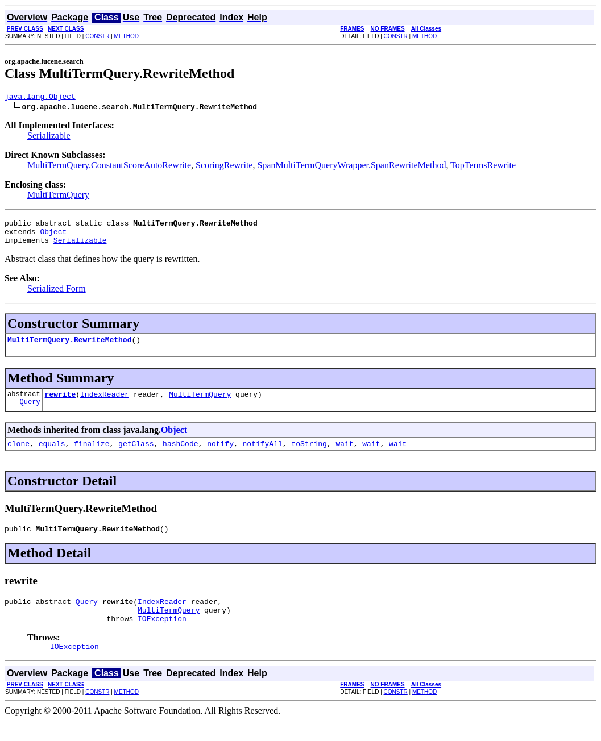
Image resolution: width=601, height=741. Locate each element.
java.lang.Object (40, 98)
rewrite (60, 404)
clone (18, 455)
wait (344, 455)
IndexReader (104, 404)
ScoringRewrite (224, 167)
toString (308, 455)
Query (30, 413)
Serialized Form (56, 295)
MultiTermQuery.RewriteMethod (69, 348)
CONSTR (97, 36)
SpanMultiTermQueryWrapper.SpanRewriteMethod (351, 167)
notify (220, 455)
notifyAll (263, 455)
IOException (162, 637)
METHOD (126, 36)
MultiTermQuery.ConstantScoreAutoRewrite (109, 167)
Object (53, 236)
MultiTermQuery (58, 196)
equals (52, 455)
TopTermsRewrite (483, 167)
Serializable (49, 137)
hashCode (180, 455)
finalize (91, 455)
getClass (136, 455)
